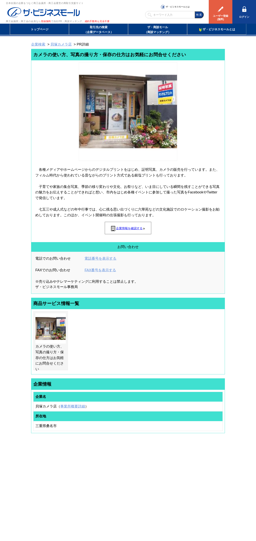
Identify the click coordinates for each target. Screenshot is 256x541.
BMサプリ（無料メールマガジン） (45, 497)
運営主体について (200, 481)
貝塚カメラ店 (61, 44)
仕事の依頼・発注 (36, 481)
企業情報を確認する (129, 228)
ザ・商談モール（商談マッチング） (157, 29)
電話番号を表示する (100, 258)
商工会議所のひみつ (169, 476)
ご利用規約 (178, 517)
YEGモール (165, 486)
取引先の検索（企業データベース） (98, 29)
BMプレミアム (82, 471)
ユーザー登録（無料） (39, 471)
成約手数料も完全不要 (97, 21)
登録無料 (46, 21)
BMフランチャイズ (85, 500)
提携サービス (82, 490)
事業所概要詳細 (72, 406)
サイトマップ (89, 517)
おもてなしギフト (168, 481)
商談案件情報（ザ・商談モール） (45, 486)
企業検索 (38, 44)
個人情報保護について (206, 517)
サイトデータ (113, 517)
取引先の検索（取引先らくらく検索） (47, 476)
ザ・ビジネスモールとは (178, 7)
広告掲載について (62, 517)
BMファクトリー (84, 485)
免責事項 (36, 522)
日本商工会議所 (167, 471)
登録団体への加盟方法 (121, 476)
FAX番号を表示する (100, 270)
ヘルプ (133, 517)
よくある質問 (198, 476)
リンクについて (154, 517)
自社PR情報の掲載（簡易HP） (43, 492)
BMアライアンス (84, 495)
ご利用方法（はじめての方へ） (207, 471)
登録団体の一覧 (117, 471)
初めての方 (37, 517)
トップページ (39, 29)
